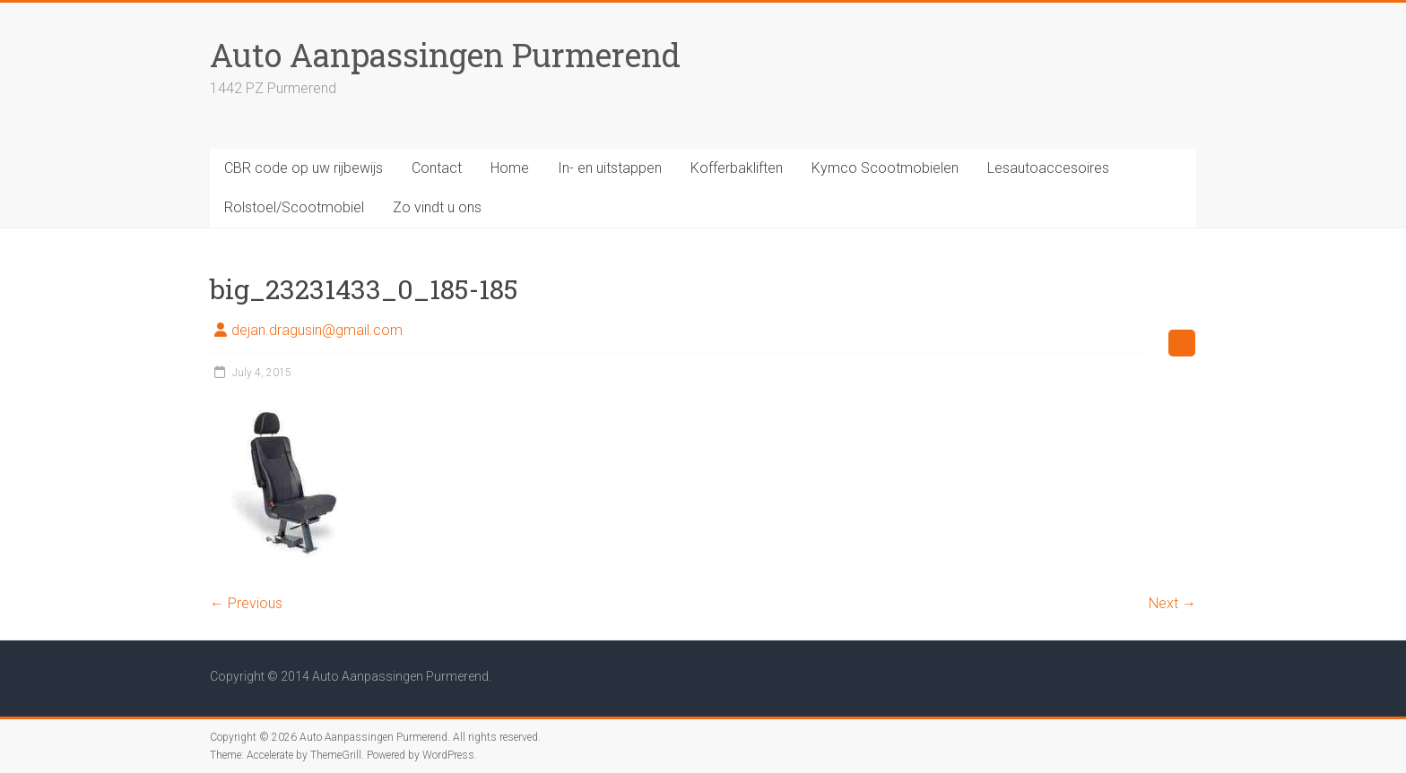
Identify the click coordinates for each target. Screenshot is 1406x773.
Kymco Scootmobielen (885, 167)
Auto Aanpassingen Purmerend (445, 54)
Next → (1172, 603)
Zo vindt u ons (437, 207)
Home (509, 167)
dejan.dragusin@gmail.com (317, 330)
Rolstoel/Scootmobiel (294, 207)
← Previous (246, 603)
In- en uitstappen (610, 167)
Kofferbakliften (736, 167)
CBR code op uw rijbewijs (303, 167)
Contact (437, 167)
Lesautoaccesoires (1048, 167)
